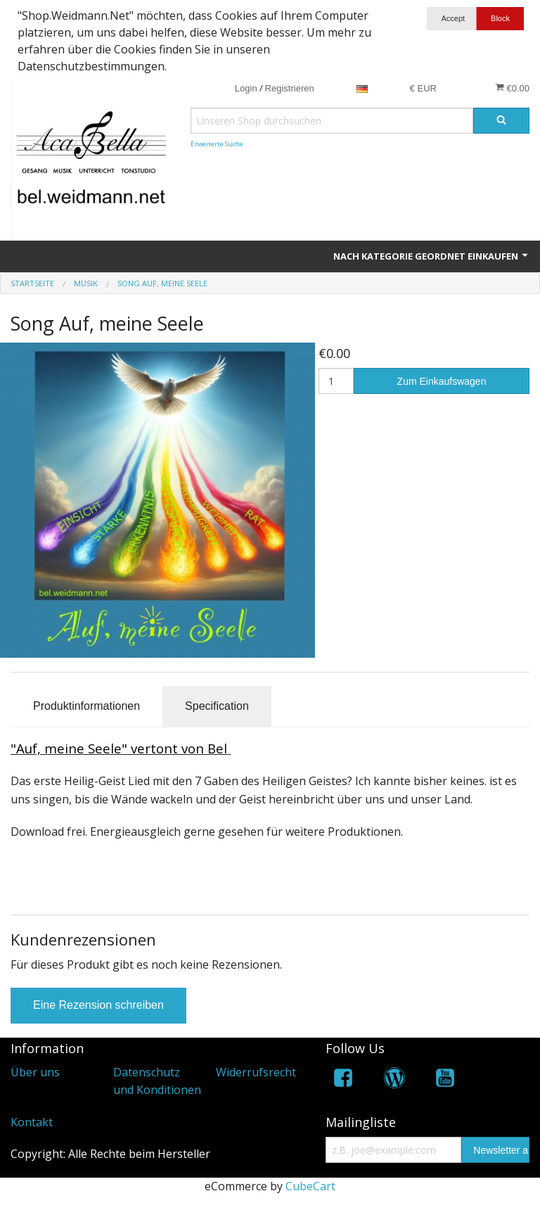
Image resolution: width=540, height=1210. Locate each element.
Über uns (35, 1072)
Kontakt (32, 1122)
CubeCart (310, 1186)
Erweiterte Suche (217, 143)
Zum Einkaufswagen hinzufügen (442, 385)
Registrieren (289, 88)
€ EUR (423, 88)
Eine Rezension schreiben (98, 1005)
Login (246, 88)
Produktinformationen (86, 706)
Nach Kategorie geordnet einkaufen (431, 256)
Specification (217, 706)
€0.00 (512, 88)
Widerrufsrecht (256, 1072)
